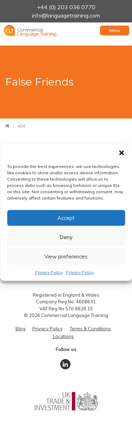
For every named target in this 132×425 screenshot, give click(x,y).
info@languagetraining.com (66, 15)
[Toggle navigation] (114, 30)
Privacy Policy (49, 272)
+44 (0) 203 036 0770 (66, 7)
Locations (63, 336)
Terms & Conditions (90, 328)
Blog (20, 328)
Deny (66, 237)
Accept (66, 217)
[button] (121, 152)
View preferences (66, 256)
